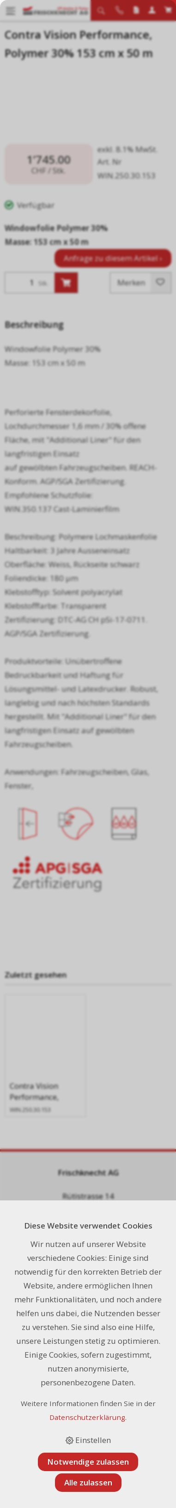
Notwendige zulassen (88, 1461)
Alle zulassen (88, 1482)
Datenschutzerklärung (87, 1417)
